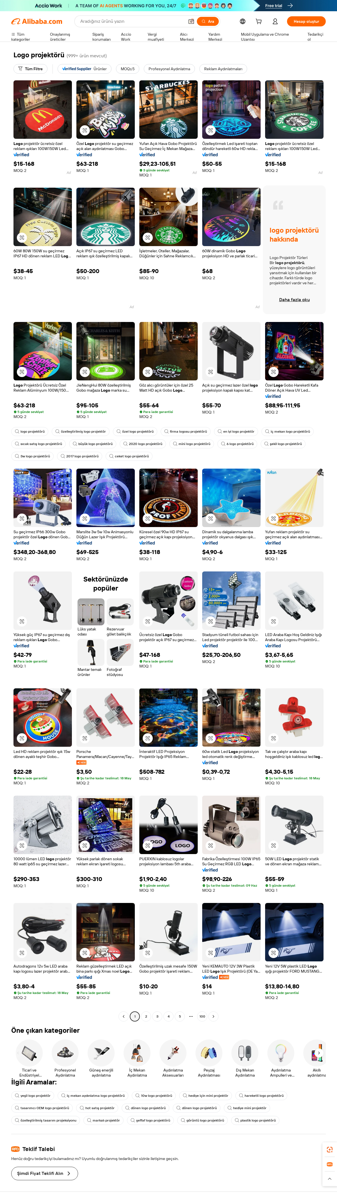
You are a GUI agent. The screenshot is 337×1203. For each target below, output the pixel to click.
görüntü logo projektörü (202, 1120)
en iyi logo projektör (236, 431)
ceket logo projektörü (129, 456)
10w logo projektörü (153, 1095)
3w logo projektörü (32, 456)
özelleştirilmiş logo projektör (80, 431)
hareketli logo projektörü (261, 1095)
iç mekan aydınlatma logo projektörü (93, 1095)
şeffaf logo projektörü (150, 1120)
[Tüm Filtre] (30, 69)
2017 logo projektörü (80, 456)
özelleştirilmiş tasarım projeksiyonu (45, 1120)
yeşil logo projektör (33, 1095)
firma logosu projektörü (185, 431)
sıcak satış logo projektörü (38, 444)
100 (202, 1016)
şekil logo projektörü (283, 444)
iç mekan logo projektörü (287, 431)
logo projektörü (30, 431)
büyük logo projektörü (93, 444)
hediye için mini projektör (205, 1095)
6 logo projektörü (237, 444)
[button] (191, 21)
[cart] (260, 22)
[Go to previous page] (124, 1016)
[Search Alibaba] (131, 21)
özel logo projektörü (135, 431)
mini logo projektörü (191, 444)
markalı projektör (103, 1120)
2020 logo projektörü (142, 444)
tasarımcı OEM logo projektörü (42, 1108)
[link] (329, 1149)
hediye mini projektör (247, 1108)
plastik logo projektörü (255, 1120)
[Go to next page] (213, 1016)
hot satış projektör (97, 1108)
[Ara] (208, 21)
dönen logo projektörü (145, 1108)
